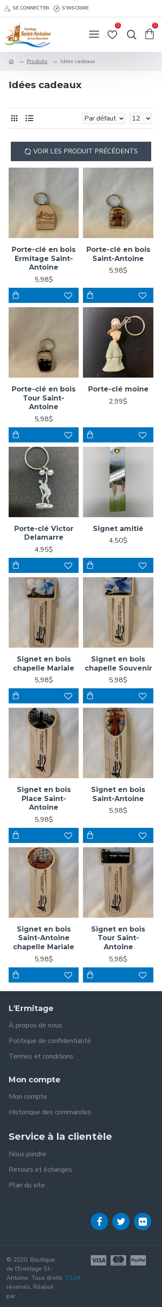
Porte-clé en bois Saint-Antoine (118, 254)
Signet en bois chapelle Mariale (43, 663)
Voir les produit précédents (85, 151)
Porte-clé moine (118, 389)
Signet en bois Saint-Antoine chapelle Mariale (43, 938)
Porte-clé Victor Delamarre (43, 533)
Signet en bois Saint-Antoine (118, 794)
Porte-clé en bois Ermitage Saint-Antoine (44, 258)
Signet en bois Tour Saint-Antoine (118, 938)
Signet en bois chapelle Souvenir (118, 663)
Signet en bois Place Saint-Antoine (44, 798)
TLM (72, 1278)
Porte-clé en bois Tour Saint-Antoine (44, 398)
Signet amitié (118, 529)
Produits (37, 61)
